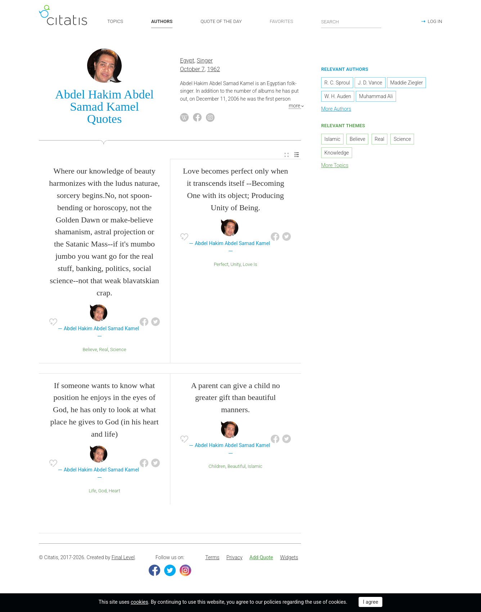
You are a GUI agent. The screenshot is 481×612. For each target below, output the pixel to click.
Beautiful (237, 466)
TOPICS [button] (115, 21)
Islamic (255, 466)
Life (92, 490)
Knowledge (336, 153)
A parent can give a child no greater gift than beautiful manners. (235, 397)
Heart (114, 490)
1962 (213, 69)
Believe (90, 349)
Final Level (123, 557)
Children (216, 466)
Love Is (250, 264)
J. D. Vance (370, 83)
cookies (139, 602)
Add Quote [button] (261, 557)
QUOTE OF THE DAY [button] (221, 21)
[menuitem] (286, 155)
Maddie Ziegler (406, 83)
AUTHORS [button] (161, 21)
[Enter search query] (351, 21)
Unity (235, 264)
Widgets (289, 557)
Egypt (187, 60)
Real (103, 349)
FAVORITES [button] (281, 21)
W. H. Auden (337, 96)
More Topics (335, 165)
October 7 (192, 69)
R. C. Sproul (337, 83)
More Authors (336, 109)
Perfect (221, 264)
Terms (212, 557)
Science (118, 349)
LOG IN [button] (435, 21)
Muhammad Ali (376, 96)
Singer (204, 60)
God (102, 490)
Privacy (234, 557)
